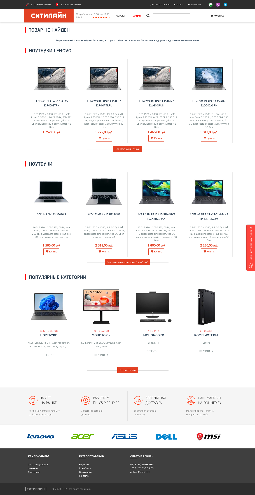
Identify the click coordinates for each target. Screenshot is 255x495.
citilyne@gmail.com (140, 472)
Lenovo (38, 342)
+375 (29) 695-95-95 (142, 468)
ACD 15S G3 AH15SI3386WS (103, 214)
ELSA (101, 342)
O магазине (34, 472)
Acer (54, 342)
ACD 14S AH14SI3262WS (51, 214)
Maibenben (63, 342)
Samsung (110, 342)
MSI (45, 342)
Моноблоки (153, 335)
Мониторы (101, 335)
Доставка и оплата (160, 4)
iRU (40, 346)
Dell (55, 346)
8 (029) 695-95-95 (41, 4)
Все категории (128, 370)
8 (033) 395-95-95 (71, 4)
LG (82, 342)
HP (49, 342)
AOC (98, 346)
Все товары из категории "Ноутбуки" (127, 262)
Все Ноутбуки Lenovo (128, 148)
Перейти (49, 355)
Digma (62, 346)
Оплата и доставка (38, 464)
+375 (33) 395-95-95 (142, 464)
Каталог (122, 15)
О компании (194, 4)
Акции (137, 15)
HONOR (33, 346)
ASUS (31, 342)
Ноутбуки (48, 335)
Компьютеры (206, 335)
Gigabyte (47, 346)
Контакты (179, 4)
